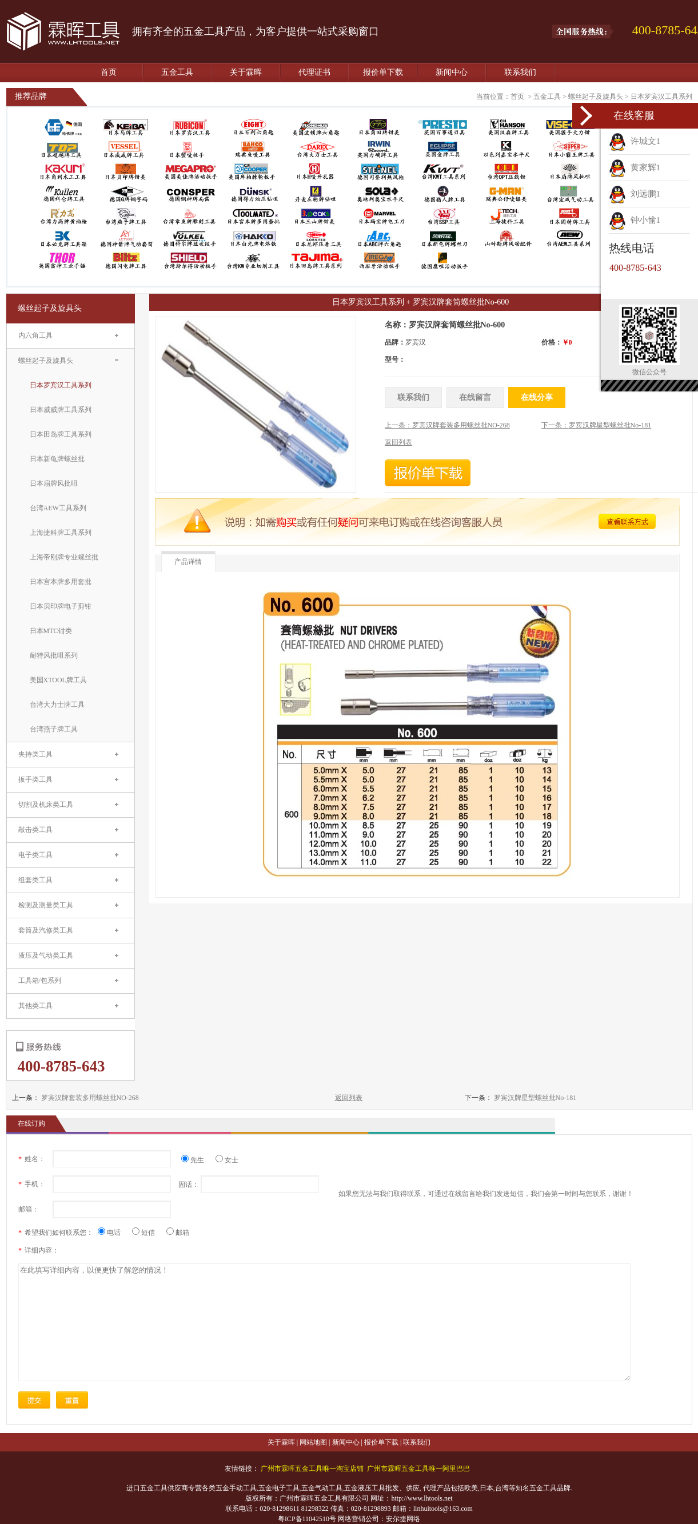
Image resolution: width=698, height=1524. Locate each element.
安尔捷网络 (403, 1519)
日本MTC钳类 (51, 631)
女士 (227, 1160)
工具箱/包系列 (39, 981)
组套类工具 (35, 880)
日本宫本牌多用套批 (60, 582)
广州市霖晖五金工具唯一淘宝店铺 (312, 1469)
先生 (197, 1160)
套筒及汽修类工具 (45, 930)
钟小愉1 (634, 220)
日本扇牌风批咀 (54, 483)
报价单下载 (383, 72)
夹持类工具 (35, 754)
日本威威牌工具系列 (60, 410)
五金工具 (177, 72)
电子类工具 (35, 855)
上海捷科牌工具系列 (60, 533)
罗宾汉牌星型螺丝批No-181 (535, 1098)
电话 (113, 1233)
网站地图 (313, 1442)
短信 (147, 1233)
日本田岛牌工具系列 (60, 434)
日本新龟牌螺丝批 (57, 459)
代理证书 (314, 72)
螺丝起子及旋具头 (595, 97)
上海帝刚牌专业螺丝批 (64, 557)
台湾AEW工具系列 (58, 508)
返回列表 (348, 1098)
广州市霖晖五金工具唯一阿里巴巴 (418, 1469)
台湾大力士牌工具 (57, 705)
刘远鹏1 (634, 193)
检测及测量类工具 (45, 905)
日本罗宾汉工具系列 (661, 97)
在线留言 (475, 397)
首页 (109, 72)
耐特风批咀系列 (54, 655)
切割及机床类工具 (45, 805)
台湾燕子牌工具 (54, 729)
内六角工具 (35, 335)
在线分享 (537, 397)
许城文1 (634, 141)
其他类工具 (35, 1006)
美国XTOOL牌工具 (58, 680)
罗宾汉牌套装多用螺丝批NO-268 (90, 1098)
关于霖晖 (246, 72)
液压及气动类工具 (45, 955)
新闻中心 (452, 72)
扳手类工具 (35, 779)
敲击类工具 (35, 830)
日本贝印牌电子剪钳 (60, 606)
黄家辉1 (634, 167)
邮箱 (177, 1233)
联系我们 (520, 72)
